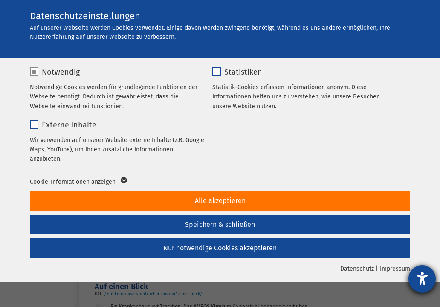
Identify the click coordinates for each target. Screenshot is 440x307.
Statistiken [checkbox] (243, 72)
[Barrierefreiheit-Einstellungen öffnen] (422, 279)
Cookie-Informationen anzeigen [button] (78, 182)
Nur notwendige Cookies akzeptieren (220, 248)
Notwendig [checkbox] (61, 72)
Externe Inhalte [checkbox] (69, 125)
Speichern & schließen (220, 224)
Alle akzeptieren (220, 201)
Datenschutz (357, 268)
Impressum (395, 268)
